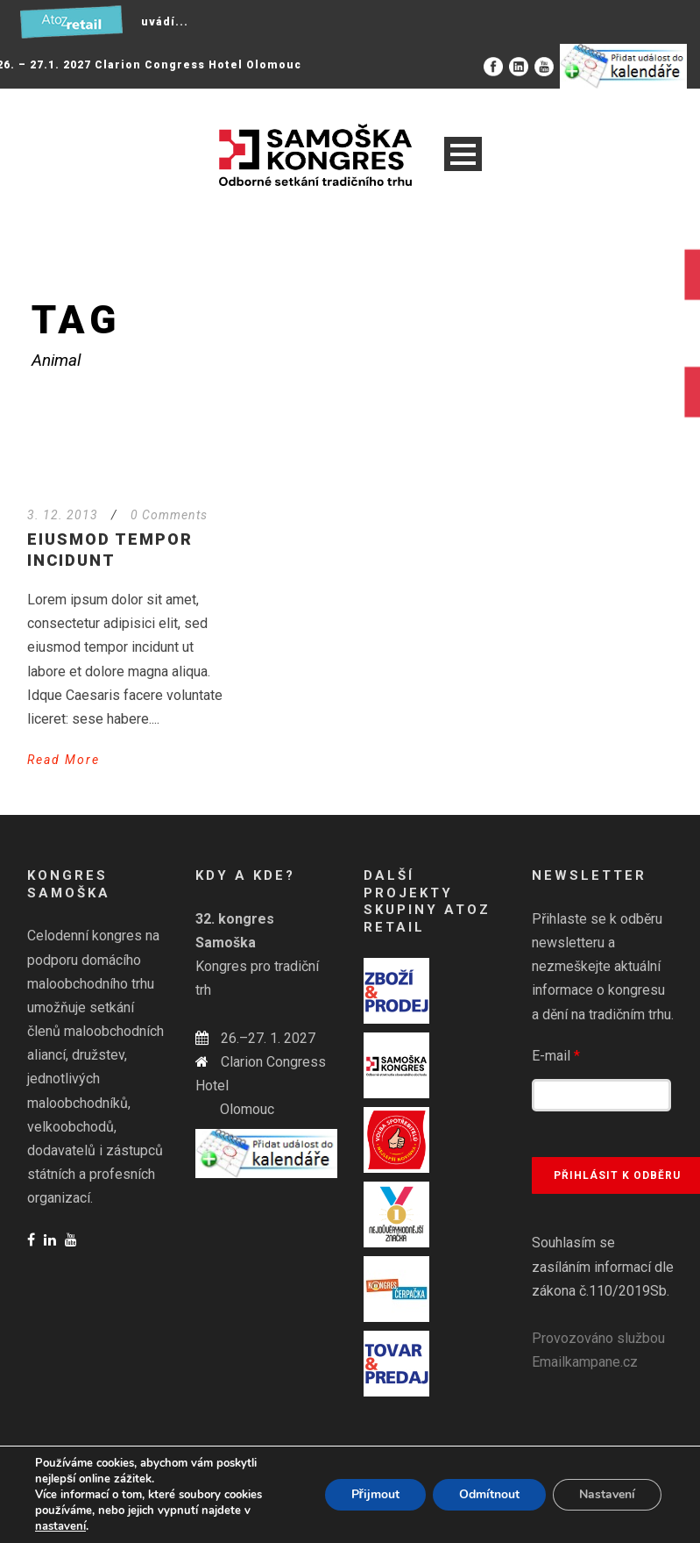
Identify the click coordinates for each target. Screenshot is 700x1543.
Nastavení (607, 1494)
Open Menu (463, 154)
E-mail (556, 1055)
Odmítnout (489, 1494)
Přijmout (375, 1494)
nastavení (60, 1526)
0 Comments (169, 515)
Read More (63, 760)
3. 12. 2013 (62, 515)
